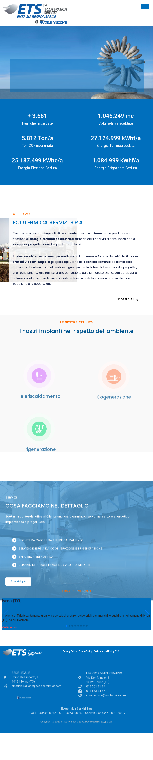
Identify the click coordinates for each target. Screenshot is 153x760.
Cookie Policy (85, 651)
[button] (66, 626)
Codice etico (100, 651)
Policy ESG (113, 651)
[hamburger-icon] (145, 6)
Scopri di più (127, 299)
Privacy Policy (70, 651)
